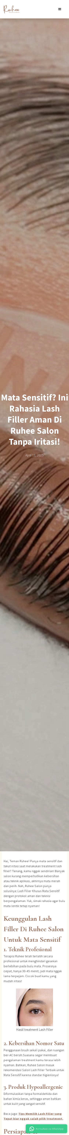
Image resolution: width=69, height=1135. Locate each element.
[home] (10, 9)
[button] (60, 9)
